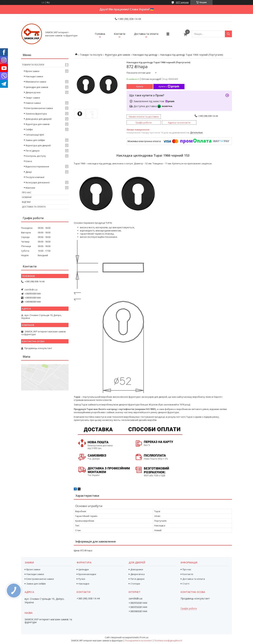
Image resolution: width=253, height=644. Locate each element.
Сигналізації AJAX (34, 134)
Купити (139, 86)
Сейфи (29, 129)
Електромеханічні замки (39, 108)
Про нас (26, 192)
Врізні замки (32, 71)
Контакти (119, 33)
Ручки (81, 578)
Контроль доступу (35, 155)
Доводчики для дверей (38, 118)
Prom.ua (144, 637)
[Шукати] (228, 34)
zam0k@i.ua (30, 289)
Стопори (135, 583)
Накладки (83, 583)
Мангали (30, 187)
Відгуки (26, 202)
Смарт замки (32, 97)
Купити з (169, 86)
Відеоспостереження (37, 166)
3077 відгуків (182, 2)
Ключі (28, 161)
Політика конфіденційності (168, 640)
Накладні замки (34, 76)
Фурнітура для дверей (38, 145)
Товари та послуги (91, 54)
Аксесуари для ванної (37, 182)
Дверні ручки (32, 92)
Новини (26, 197)
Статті (185, 583)
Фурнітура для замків (117, 54)
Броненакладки (87, 574)
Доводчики (136, 569)
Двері (28, 171)
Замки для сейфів (35, 140)
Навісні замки (33, 102)
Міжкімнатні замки (35, 81)
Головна (100, 33)
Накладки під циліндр (144, 54)
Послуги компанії (34, 177)
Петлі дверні (32, 150)
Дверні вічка (137, 574)
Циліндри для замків (36, 87)
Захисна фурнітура (36, 113)
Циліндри (83, 569)
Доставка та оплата (146, 33)
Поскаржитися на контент (138, 640)
